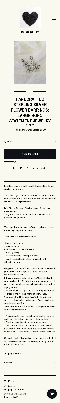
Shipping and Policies (14, 389)
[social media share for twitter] (21, 167)
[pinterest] (13, 381)
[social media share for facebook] (14, 167)
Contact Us (9, 386)
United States (32, 129)
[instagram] (5, 381)
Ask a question (40, 168)
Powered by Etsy (12, 397)
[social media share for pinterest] (27, 167)
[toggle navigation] (54, 18)
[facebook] (9, 381)
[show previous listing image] (21, 91)
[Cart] (52, 394)
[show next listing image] (39, 91)
